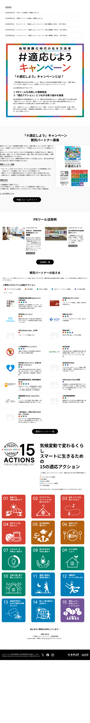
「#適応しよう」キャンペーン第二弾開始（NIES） (43, 93)
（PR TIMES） (63, 87)
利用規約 (4, 247)
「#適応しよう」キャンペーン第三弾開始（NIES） (42, 87)
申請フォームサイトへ (27, 262)
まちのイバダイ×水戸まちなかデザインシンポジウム (33, 301)
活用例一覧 (45, 325)
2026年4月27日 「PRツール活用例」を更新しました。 (22, 75)
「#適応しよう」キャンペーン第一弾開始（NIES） (43, 98)
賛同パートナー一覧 (45, 494)
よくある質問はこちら (7, 256)
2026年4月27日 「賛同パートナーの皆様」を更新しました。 (24, 81)
